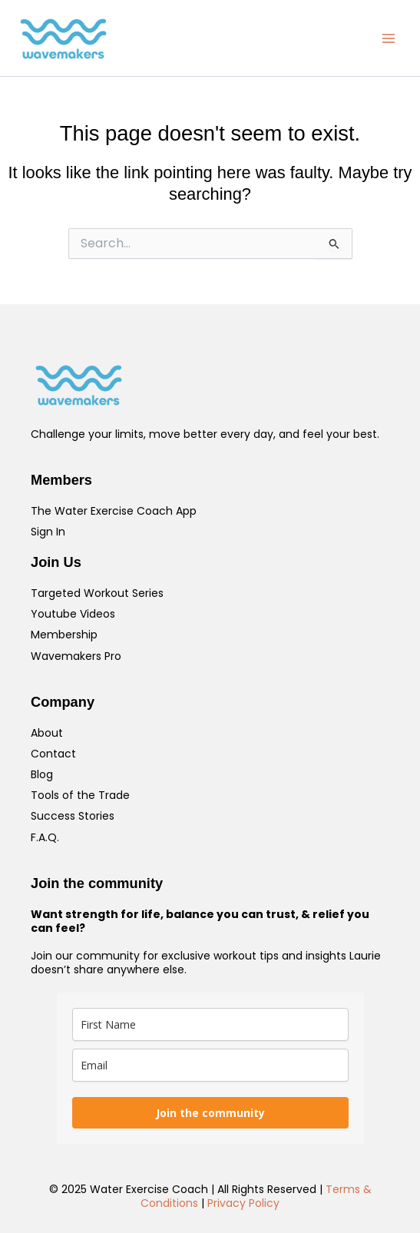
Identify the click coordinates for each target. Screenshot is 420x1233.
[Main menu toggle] (388, 38)
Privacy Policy (243, 1203)
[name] (210, 1024)
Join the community (210, 1112)
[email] (210, 1065)
